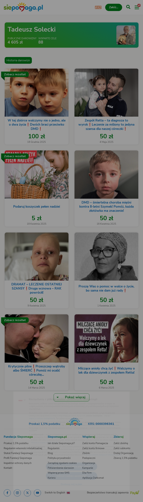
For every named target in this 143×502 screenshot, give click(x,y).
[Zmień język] (10, 390)
